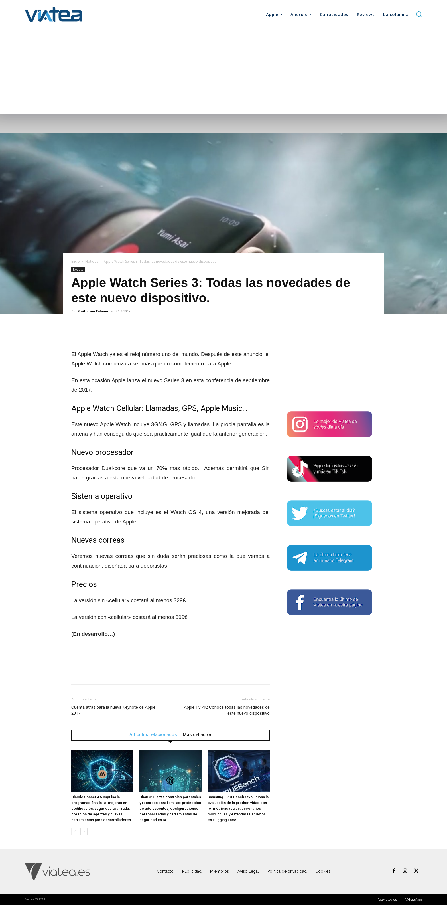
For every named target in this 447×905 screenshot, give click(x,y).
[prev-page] (74, 831)
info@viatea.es (386, 900)
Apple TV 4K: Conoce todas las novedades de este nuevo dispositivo (227, 710)
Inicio (75, 261)
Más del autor (197, 734)
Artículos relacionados (153, 734)
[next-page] (84, 831)
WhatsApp (413, 900)
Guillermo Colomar (94, 311)
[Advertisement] (223, 71)
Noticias (91, 261)
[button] (419, 14)
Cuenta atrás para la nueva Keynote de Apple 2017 (113, 710)
